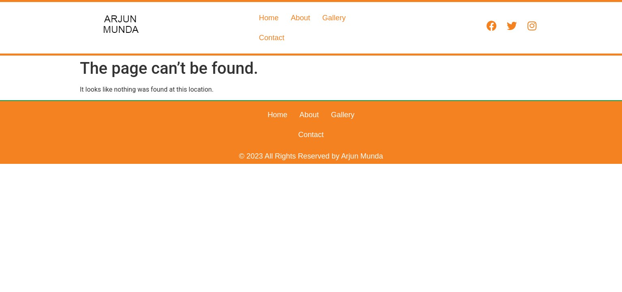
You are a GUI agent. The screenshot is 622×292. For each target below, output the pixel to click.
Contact (371, 27)
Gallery (334, 27)
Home (269, 27)
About (300, 27)
